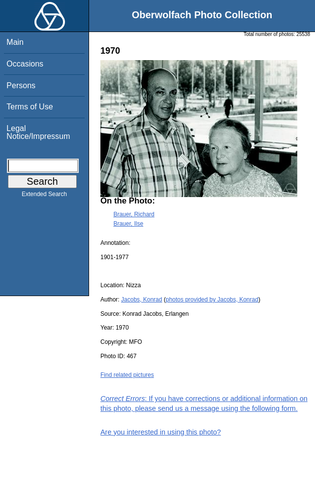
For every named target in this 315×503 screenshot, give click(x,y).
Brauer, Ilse (128, 223)
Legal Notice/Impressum (38, 132)
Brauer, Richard (133, 214)
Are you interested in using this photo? (160, 432)
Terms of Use (29, 106)
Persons (20, 85)
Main (15, 42)
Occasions (24, 64)
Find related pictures (127, 374)
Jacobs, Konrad (141, 299)
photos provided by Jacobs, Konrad (212, 299)
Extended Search (44, 196)
